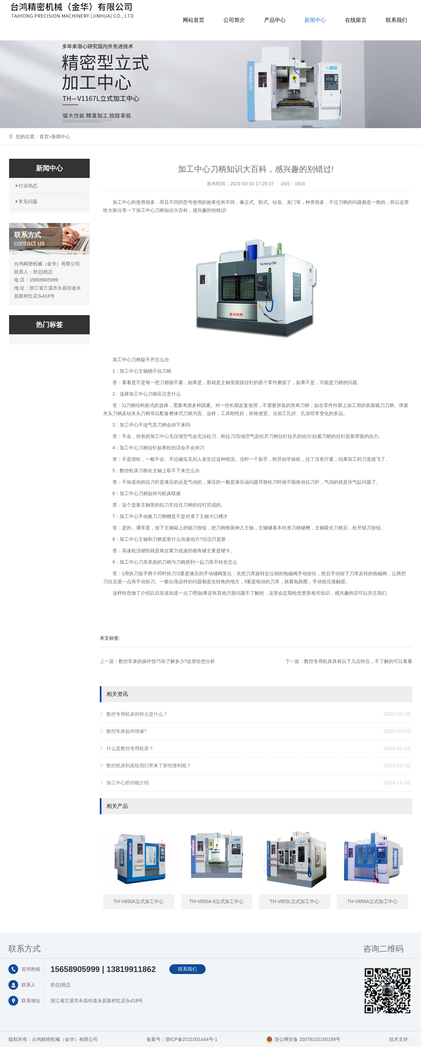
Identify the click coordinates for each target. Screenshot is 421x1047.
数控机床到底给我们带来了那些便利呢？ (259, 765)
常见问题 (26, 201)
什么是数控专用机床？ (259, 748)
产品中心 (275, 20)
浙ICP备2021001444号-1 (191, 1039)
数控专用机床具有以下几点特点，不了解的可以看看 (358, 661)
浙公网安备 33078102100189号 (308, 1039)
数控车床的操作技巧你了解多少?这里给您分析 (167, 661)
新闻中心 (315, 20)
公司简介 (234, 20)
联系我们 (396, 20)
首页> (45, 136)
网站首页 (193, 20)
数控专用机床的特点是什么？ (259, 714)
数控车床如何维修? (259, 731)
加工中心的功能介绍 (259, 782)
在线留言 (356, 20)
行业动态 (26, 185)
